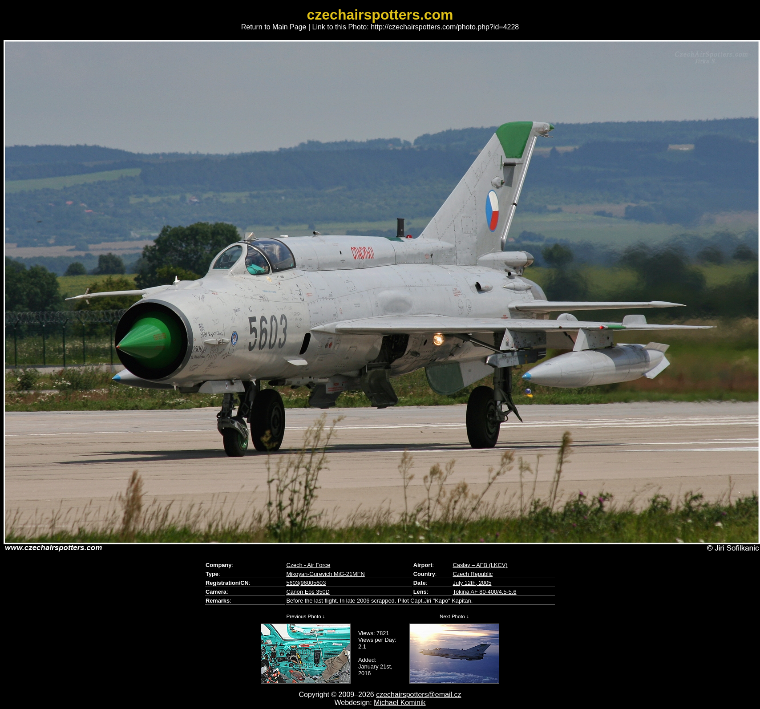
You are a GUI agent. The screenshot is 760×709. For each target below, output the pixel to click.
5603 (292, 582)
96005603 (313, 582)
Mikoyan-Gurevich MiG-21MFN (325, 574)
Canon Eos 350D (307, 591)
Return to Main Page (274, 27)
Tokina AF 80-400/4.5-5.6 (485, 591)
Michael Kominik (399, 702)
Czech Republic (473, 574)
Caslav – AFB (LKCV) (480, 565)
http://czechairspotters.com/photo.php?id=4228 (445, 27)
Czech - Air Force (308, 565)
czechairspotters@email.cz (418, 694)
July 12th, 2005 (472, 582)
